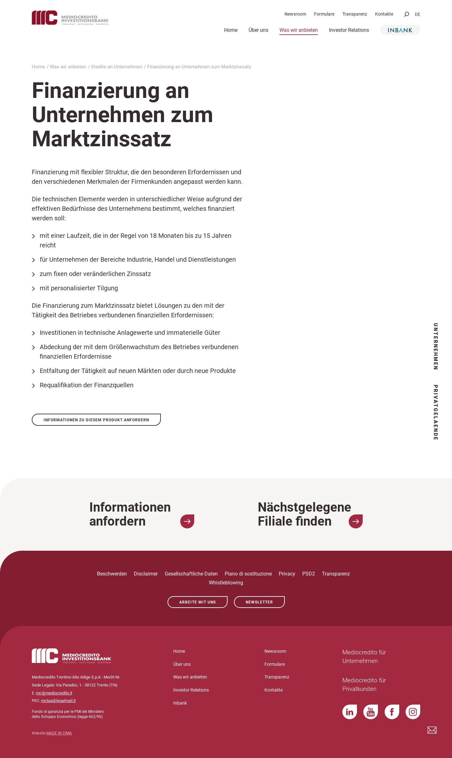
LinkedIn (349, 712)
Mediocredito (89, 21)
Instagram (413, 712)
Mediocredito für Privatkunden (361, 685)
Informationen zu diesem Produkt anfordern (96, 420)
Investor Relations (349, 30)
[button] (406, 14)
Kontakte (384, 14)
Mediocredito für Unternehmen (361, 657)
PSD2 (308, 574)
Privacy (287, 574)
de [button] (417, 14)
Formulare (324, 14)
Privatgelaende (436, 413)
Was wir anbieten (298, 30)
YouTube (370, 712)
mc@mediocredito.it (54, 693)
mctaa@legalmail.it (58, 700)
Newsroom (295, 14)
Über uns (258, 30)
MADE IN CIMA (59, 733)
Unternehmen (436, 346)
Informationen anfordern (141, 514)
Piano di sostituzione (248, 574)
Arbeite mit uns (197, 602)
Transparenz (354, 14)
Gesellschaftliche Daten (191, 574)
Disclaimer (146, 574)
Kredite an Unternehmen (116, 67)
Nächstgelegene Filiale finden (310, 514)
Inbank (400, 30)
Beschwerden (112, 574)
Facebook (392, 712)
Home (230, 30)
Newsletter (259, 602)
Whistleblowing (226, 583)
